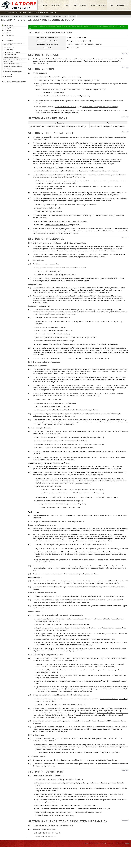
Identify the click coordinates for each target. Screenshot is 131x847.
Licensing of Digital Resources (11, 57)
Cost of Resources (8, 69)
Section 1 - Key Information (8, 28)
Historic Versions (46, 16)
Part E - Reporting (7, 74)
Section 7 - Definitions (7, 79)
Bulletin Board (80, 5)
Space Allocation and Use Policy (65, 107)
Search (67, 5)
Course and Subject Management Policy (64, 112)
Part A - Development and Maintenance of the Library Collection (14, 43)
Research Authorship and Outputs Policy (71, 153)
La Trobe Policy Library (11, 12)
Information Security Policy (109, 699)
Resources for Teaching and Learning (13, 63)
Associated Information (32, 16)
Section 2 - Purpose (6, 30)
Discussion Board (98, 5)
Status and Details (17, 16)
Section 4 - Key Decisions (8, 35)
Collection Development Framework (57, 225)
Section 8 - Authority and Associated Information (14, 81)
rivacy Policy (123, 699)
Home (45, 5)
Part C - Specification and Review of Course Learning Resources (13, 60)
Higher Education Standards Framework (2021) (55, 61)
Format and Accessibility (10, 54)
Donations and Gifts (9, 47)
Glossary (121, 5)
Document (23, 12)
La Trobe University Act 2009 (84, 167)
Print (66, 16)
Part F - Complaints (7, 76)
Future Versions (57, 16)
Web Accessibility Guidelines (63, 715)
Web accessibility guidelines (45, 836)
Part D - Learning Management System (12, 71)
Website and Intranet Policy (45, 701)
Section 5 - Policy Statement (9, 38)
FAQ (111, 5)
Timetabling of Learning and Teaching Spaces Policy (100, 107)
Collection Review (8, 49)
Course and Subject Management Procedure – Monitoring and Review (103, 548)
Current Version (5, 16)
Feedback (72, 16)
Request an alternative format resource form (83, 396)
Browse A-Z (55, 5)
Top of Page (125, 53)
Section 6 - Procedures (7, 40)
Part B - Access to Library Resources (11, 52)
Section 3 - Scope (6, 33)
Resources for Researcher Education (13, 66)
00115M (127, 843)
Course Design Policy (116, 531)
